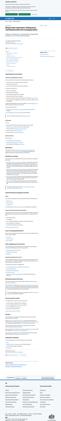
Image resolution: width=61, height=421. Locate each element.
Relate (7, 346)
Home (6, 21)
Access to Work (34, 98)
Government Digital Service (26, 415)
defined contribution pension (27, 329)
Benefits (7, 390)
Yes (19, 377)
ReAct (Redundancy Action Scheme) (14, 112)
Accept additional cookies (11, 14)
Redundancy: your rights (44, 54)
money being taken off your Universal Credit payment (17, 266)
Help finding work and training (12, 53)
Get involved (42, 406)
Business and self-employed (11, 395)
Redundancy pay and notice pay (12, 61)
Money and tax (26, 399)
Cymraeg (45, 25)
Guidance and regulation (45, 395)
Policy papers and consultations (47, 399)
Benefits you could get (11, 56)
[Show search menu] (54, 18)
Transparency (43, 402)
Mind (7, 342)
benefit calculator (18, 207)
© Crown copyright (52, 420)
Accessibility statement (22, 413)
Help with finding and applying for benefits (14, 57)
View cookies (34, 14)
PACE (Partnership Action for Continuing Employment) (18, 109)
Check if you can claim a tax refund (12, 311)
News (41, 392)
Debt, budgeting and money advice (13, 60)
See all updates (20, 43)
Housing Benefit (31, 323)
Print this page (10, 70)
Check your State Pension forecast (16, 320)
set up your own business (18, 132)
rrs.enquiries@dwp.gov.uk (32, 103)
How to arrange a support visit (11, 227)
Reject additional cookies (24, 14)
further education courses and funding (14, 142)
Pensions (8, 64)
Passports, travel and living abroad (30, 402)
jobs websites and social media (20, 128)
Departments (43, 390)
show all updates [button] (19, 352)
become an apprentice (18, 130)
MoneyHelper (9, 204)
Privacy (10, 413)
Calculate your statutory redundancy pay (47, 56)
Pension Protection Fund (23, 334)
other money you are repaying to (16, 274)
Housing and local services (28, 397)
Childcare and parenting (10, 397)
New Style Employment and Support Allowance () (17, 169)
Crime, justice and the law (10, 402)
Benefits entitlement (16, 21)
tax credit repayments (11, 268)
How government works (45, 404)
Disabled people (8, 404)
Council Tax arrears (10, 272)
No (25, 377)
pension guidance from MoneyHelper (19, 330)
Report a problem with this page (48, 377)
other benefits (9, 240)
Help (6, 413)
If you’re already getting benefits (12, 59)
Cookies (14, 413)
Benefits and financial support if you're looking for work (15, 364)
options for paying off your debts (13, 250)
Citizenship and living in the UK (11, 399)
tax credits (8, 237)
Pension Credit (9, 180)
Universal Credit (9, 176)
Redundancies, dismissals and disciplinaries (13, 366)
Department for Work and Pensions (14, 40)
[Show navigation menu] (50, 18)
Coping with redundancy (11, 66)
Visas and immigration (27, 404)
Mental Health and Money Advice (13, 344)
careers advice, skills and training (13, 140)
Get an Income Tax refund (11, 63)
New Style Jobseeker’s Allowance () (14, 162)
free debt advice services (11, 252)
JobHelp (27, 125)
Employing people (26, 392)
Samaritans (8, 348)
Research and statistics (45, 397)
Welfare (10, 21)
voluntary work (21, 144)
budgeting (8, 253)
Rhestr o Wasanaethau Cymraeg (12, 415)
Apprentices (9, 54)
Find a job (12, 127)
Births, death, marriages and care (12, 392)
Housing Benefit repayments (12, 270)
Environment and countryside (29, 395)
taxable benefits (17, 306)
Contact (30, 413)
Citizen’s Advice (9, 202)
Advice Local (9, 201)
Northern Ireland (26, 116)
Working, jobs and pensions (28, 406)
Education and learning (28, 390)
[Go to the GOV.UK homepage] (9, 18)
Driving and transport (9, 406)
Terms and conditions (37, 413)
